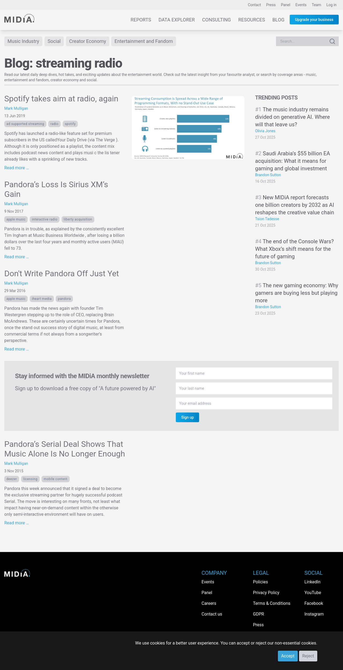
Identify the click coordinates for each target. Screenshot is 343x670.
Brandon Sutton (268, 175)
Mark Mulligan (16, 108)
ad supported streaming (25, 124)
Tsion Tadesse (267, 219)
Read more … (16, 167)
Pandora (64, 299)
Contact (254, 5)
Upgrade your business (314, 19)
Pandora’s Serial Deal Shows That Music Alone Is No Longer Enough (64, 448)
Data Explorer (177, 20)
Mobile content (55, 479)
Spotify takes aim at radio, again (61, 98)
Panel (285, 5)
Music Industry (23, 41)
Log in (331, 5)
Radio (54, 124)
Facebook (313, 603)
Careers (209, 603)
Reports (141, 20)
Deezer (11, 479)
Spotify (70, 124)
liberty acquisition (78, 219)
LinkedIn (312, 581)
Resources (251, 20)
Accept (287, 655)
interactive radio (44, 219)
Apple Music (15, 219)
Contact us (212, 614)
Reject (308, 655)
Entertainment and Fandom (143, 41)
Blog (278, 20)
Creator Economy (87, 41)
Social (54, 41)
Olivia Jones (265, 131)
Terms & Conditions (271, 603)
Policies (260, 581)
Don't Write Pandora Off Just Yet (61, 273)
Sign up (187, 417)
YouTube (312, 592)
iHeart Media (42, 299)
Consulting (216, 20)
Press (270, 5)
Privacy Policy (266, 592)
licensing (30, 479)
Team (316, 5)
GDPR (258, 614)
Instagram (314, 614)
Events (301, 5)
